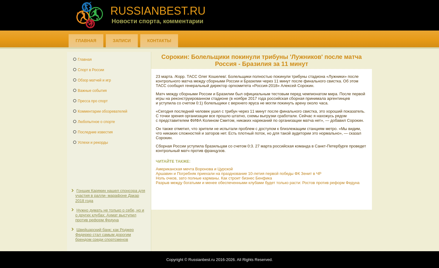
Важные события (92, 91)
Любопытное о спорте (96, 122)
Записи (122, 40)
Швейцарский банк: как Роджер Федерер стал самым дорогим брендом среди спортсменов (104, 234)
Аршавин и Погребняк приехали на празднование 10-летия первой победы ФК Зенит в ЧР (238, 173)
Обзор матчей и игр (94, 80)
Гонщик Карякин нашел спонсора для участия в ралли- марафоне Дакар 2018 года (110, 195)
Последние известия (95, 132)
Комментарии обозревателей (102, 111)
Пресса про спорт (93, 101)
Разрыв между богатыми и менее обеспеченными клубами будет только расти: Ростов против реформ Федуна (257, 182)
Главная (86, 40)
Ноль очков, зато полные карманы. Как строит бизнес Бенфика (214, 178)
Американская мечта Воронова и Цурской (194, 169)
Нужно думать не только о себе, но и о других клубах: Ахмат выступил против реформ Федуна (109, 215)
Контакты (159, 40)
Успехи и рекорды (93, 142)
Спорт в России (91, 70)
